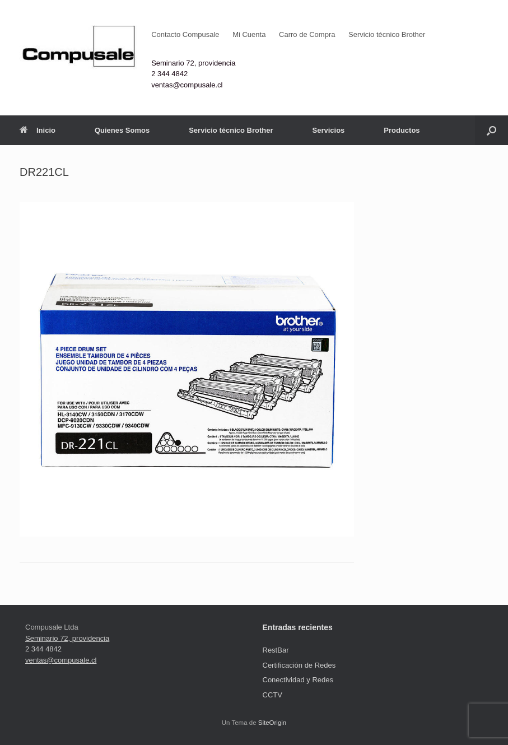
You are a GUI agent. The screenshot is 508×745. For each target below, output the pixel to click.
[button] (491, 130)
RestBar (276, 650)
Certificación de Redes (299, 665)
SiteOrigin (272, 722)
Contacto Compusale (185, 34)
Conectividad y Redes (298, 680)
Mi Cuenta (248, 34)
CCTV (272, 695)
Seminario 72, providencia (193, 63)
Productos (402, 130)
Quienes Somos (122, 130)
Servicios (328, 130)
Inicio (37, 130)
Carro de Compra (307, 34)
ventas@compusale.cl (186, 85)
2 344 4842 (169, 73)
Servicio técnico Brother (386, 34)
